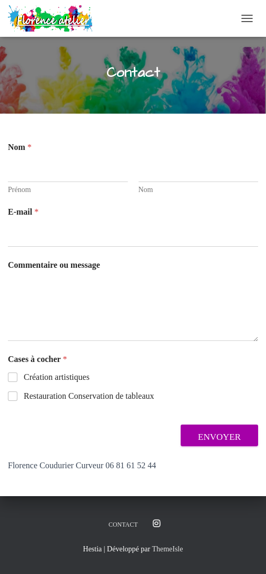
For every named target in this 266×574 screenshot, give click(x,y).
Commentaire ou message (54, 264)
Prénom (19, 190)
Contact (123, 524)
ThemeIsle (167, 549)
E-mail (23, 211)
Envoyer (219, 437)
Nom (146, 190)
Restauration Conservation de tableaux (89, 395)
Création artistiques (57, 376)
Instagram (156, 524)
